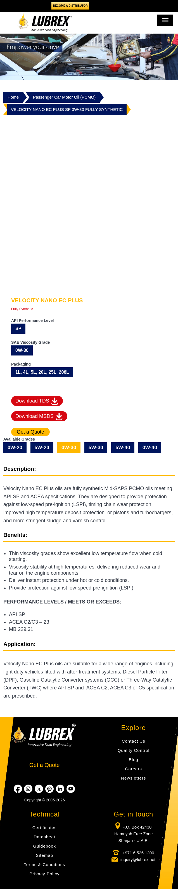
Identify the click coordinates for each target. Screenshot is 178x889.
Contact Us (133, 741)
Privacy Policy (45, 873)
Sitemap (44, 855)
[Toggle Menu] (165, 20)
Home (13, 97)
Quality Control (133, 750)
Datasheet (44, 836)
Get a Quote (44, 765)
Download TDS (37, 401)
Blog (133, 759)
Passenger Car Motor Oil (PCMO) (64, 97)
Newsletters (133, 778)
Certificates (44, 827)
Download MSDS (39, 416)
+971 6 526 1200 (137, 852)
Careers (133, 768)
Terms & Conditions (44, 864)
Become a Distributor (70, 5)
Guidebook (44, 846)
